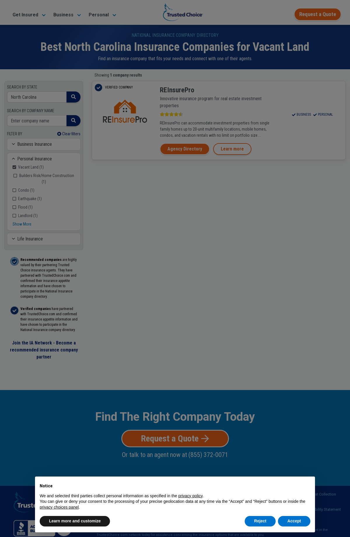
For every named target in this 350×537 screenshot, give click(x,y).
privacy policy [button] (190, 495)
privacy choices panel (59, 507)
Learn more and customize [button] (75, 521)
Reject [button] (260, 521)
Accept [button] (294, 521)
